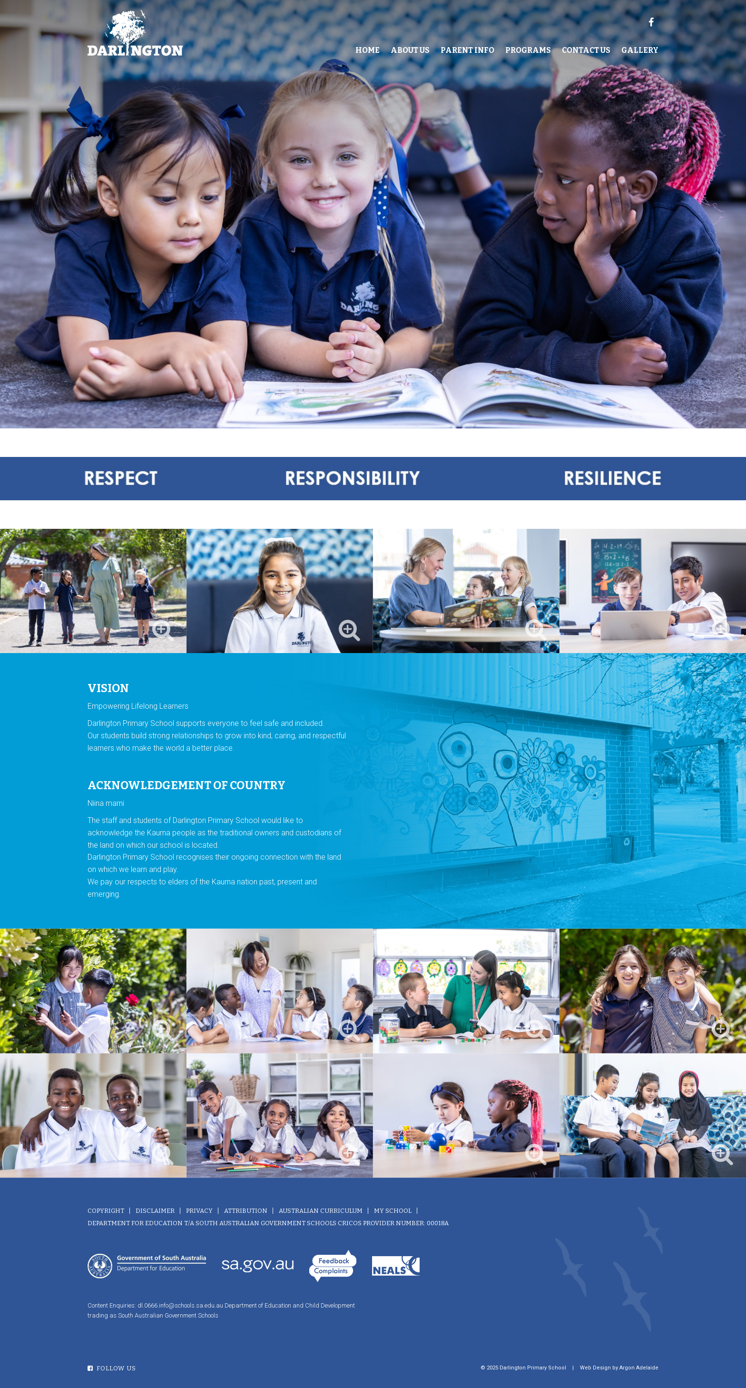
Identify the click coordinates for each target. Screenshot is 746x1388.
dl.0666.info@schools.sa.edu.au (180, 1305)
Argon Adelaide (638, 1368)
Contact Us (586, 50)
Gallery (639, 50)
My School (393, 1210)
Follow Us (112, 1368)
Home (367, 50)
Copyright (106, 1210)
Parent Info (467, 50)
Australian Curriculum (321, 1210)
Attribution (245, 1210)
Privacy (199, 1210)
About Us (410, 50)
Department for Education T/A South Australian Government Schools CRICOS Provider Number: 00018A (268, 1223)
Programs (528, 50)
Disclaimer (155, 1210)
